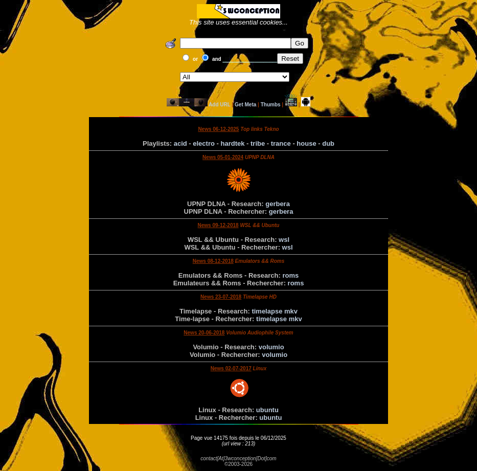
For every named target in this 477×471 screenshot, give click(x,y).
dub (328, 143)
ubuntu (267, 410)
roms (290, 275)
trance (281, 143)
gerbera (277, 204)
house (306, 143)
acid (180, 143)
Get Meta (245, 104)
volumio (271, 347)
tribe (258, 143)
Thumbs (271, 104)
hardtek (232, 143)
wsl (284, 239)
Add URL (220, 104)
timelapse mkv (275, 311)
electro (204, 143)
